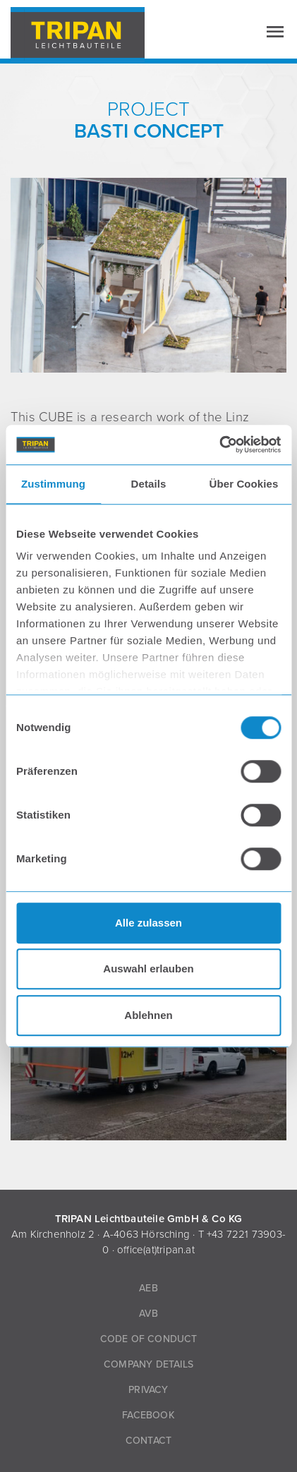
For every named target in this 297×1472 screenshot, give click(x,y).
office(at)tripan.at (156, 1249)
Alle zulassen (148, 923)
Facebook (148, 1415)
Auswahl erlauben (148, 969)
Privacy (148, 1390)
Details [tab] (148, 484)
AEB (148, 1288)
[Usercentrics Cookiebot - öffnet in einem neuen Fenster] (219, 444)
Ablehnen (148, 1015)
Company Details (148, 1364)
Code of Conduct (149, 1339)
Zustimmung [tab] (53, 484)
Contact (148, 1441)
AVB (148, 1314)
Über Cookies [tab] (244, 484)
